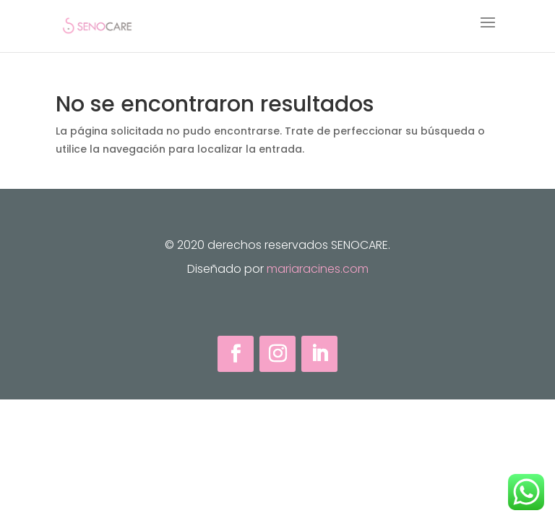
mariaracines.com (318, 268)
